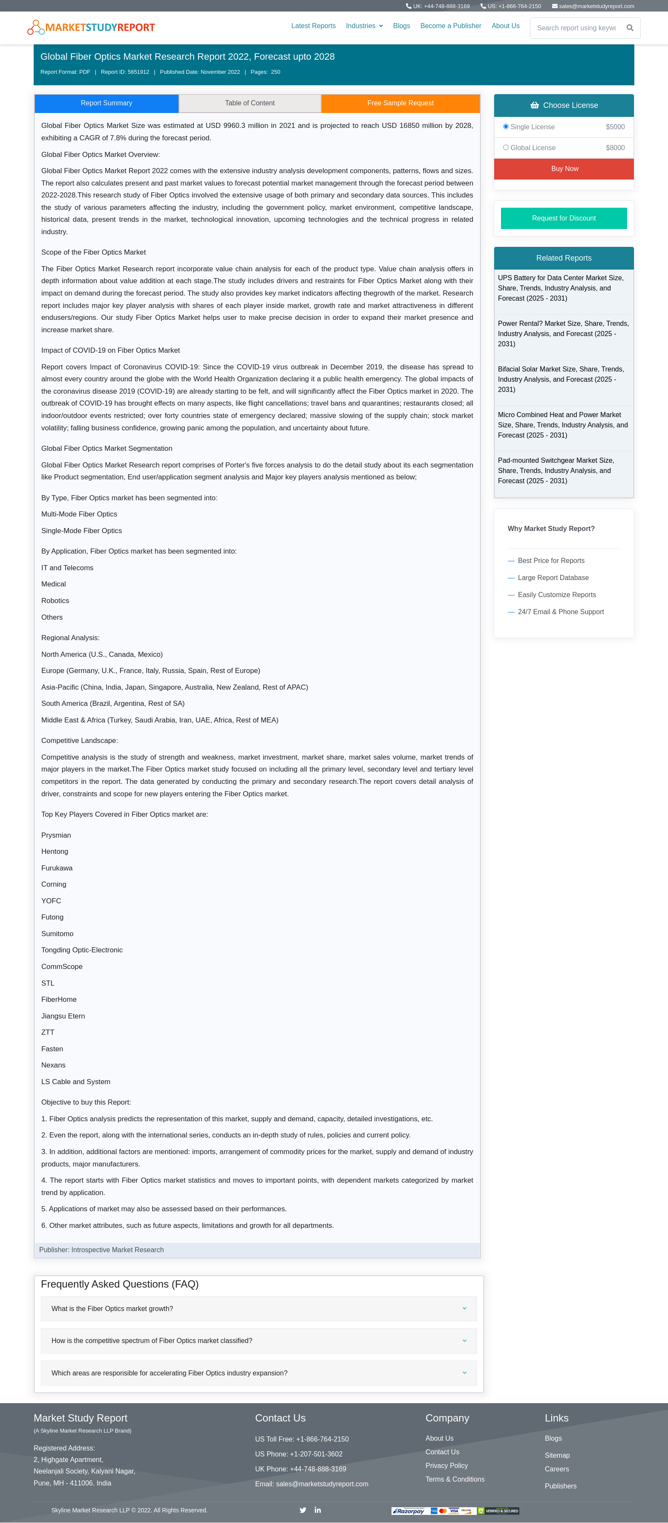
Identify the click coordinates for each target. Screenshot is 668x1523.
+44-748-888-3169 (318, 1469)
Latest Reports (313, 25)
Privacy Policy (447, 1465)
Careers (557, 1469)
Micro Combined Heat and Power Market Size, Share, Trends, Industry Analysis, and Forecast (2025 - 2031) (563, 425)
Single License (564, 127)
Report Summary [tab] (106, 103)
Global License (564, 148)
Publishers (561, 1486)
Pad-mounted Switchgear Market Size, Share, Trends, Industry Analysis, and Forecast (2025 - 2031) (556, 470)
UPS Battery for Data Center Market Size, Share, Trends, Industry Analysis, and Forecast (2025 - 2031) (561, 288)
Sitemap (557, 1455)
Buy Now (564, 168)
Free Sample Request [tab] (401, 103)
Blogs (401, 25)
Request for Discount (564, 218)
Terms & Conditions (455, 1479)
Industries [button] (364, 25)
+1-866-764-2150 (323, 1439)
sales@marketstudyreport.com (322, 1484)
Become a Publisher (450, 25)
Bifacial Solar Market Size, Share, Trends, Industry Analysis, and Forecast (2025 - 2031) (561, 379)
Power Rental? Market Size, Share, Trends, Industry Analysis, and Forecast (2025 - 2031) (563, 334)
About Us (506, 25)
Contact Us (442, 1452)
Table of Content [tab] (250, 103)
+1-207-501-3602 (316, 1454)
